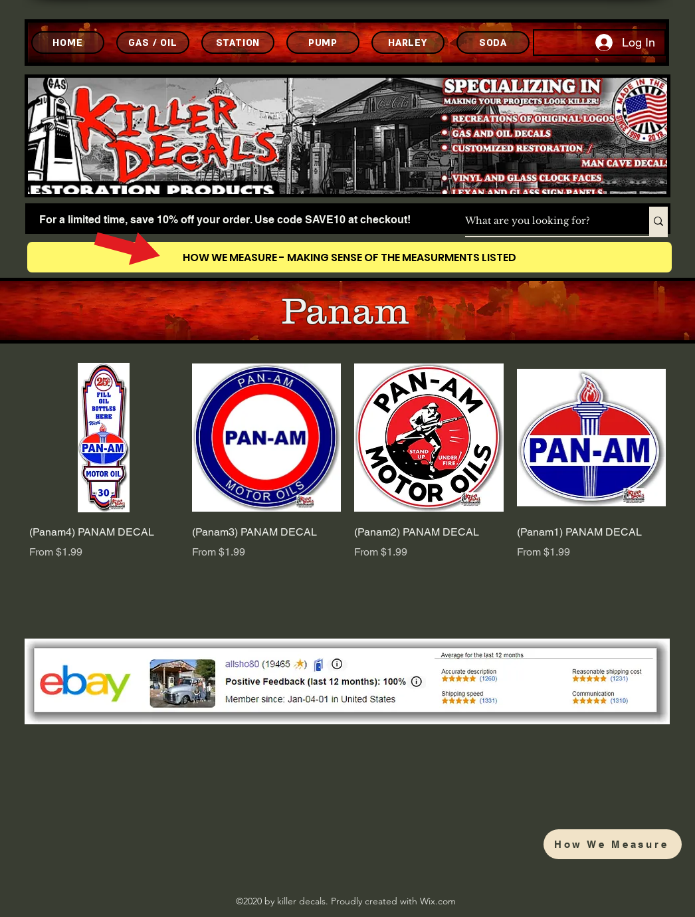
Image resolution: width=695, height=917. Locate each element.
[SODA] (493, 42)
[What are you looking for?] (543, 221)
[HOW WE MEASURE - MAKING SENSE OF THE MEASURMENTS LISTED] (349, 257)
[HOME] (67, 42)
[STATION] (237, 42)
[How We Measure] (613, 844)
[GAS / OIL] (152, 42)
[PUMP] (322, 42)
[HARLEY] (408, 42)
